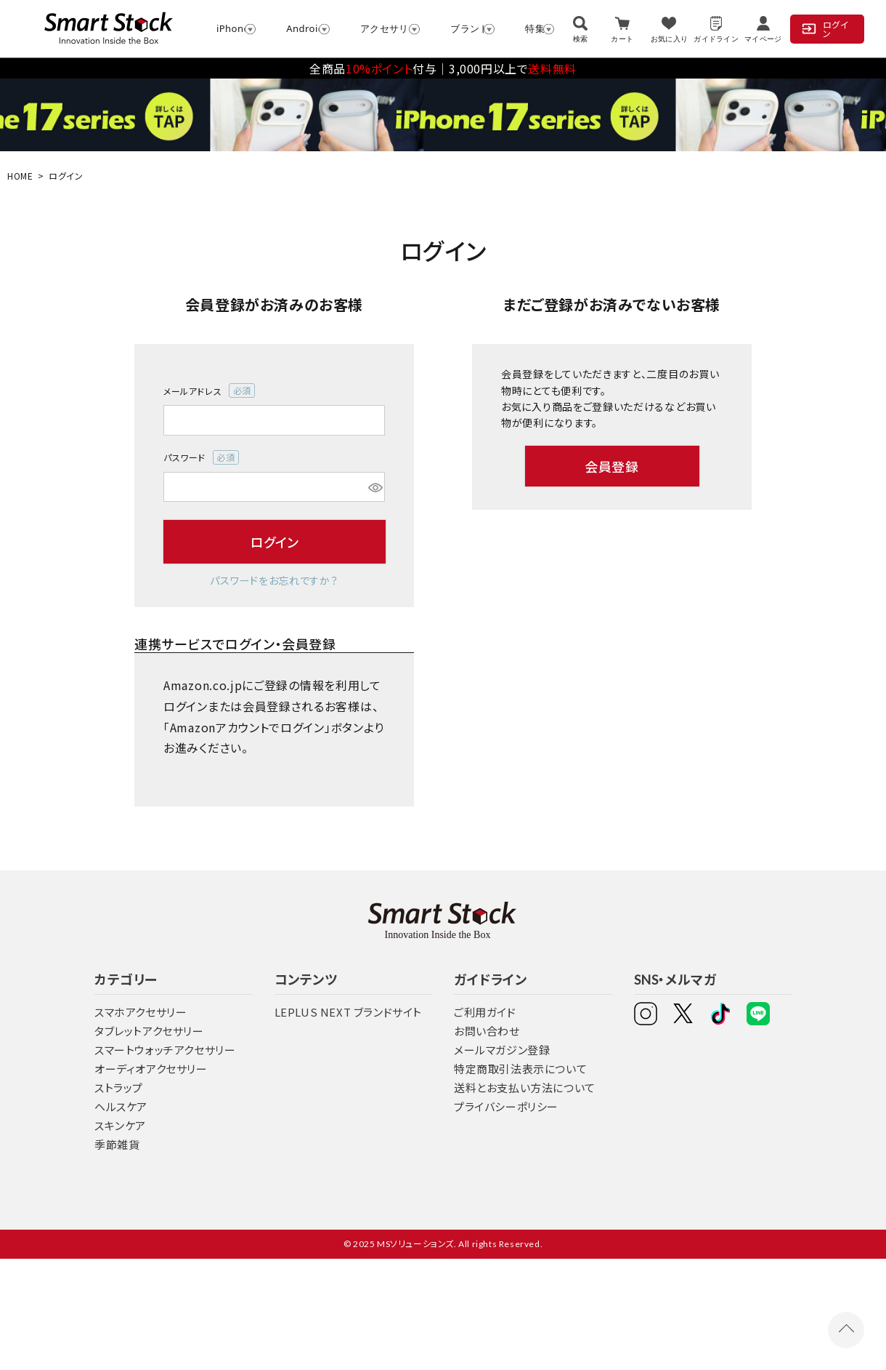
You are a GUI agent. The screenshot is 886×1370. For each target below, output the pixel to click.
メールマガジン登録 (502, 1049)
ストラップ (118, 1087)
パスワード (201, 457)
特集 (532, 28)
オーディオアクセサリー (151, 1068)
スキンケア (120, 1125)
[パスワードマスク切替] (374, 487)
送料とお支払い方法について (525, 1087)
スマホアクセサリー (140, 1012)
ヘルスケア (120, 1106)
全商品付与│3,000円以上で (443, 68)
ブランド (465, 28)
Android (301, 28)
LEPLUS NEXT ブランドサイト (348, 1012)
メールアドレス (209, 390)
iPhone (229, 28)
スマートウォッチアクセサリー (164, 1049)
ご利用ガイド (485, 1012)
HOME (20, 175)
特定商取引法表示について (520, 1068)
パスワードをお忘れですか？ (274, 580)
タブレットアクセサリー (149, 1030)
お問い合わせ (487, 1030)
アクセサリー (383, 28)
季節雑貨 (116, 1144)
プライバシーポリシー (506, 1106)
